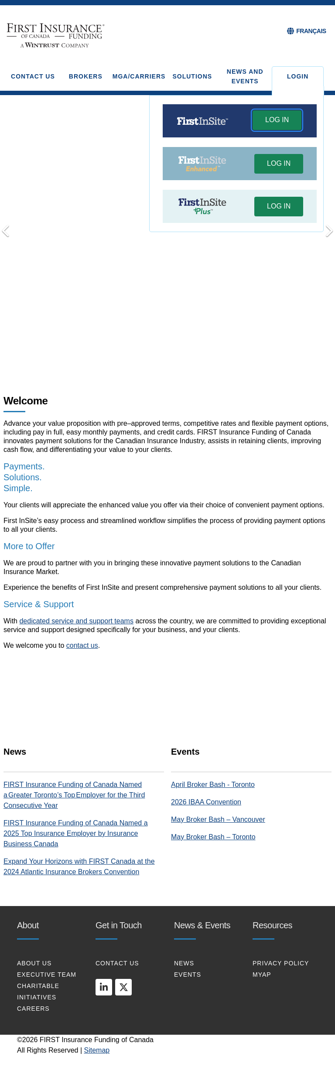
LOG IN (277, 119)
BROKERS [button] (86, 76)
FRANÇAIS (311, 30)
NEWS (184, 963)
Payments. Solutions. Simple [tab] (142, 353)
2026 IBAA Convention (206, 802)
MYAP (262, 974)
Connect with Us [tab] (167, 353)
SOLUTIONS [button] (192, 76)
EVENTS (187, 974)
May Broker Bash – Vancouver (218, 819)
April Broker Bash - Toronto (213, 784)
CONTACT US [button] (33, 76)
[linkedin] (104, 987)
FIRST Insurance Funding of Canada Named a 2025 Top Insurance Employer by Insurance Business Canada (75, 833)
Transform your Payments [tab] (155, 353)
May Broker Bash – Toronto (213, 837)
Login (297, 76)
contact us (82, 645)
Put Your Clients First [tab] (180, 353)
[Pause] (192, 353)
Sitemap (97, 1050)
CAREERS (33, 1008)
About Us (34, 963)
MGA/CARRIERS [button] (139, 76)
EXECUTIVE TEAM (46, 974)
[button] (277, 121)
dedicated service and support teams (76, 621)
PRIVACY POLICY (281, 963)
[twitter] (123, 987)
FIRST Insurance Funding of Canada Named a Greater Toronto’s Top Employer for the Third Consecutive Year (74, 795)
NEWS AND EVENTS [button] (245, 76)
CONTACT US (117, 963)
